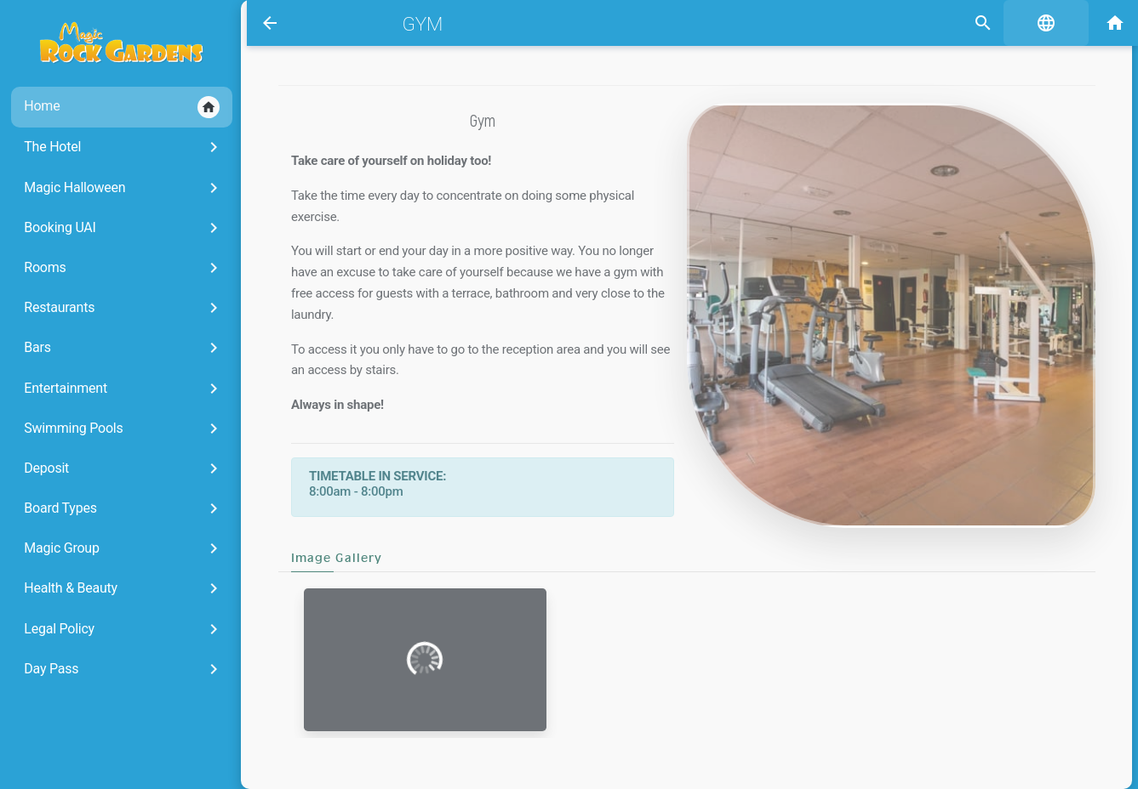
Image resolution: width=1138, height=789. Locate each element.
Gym (415, 24)
